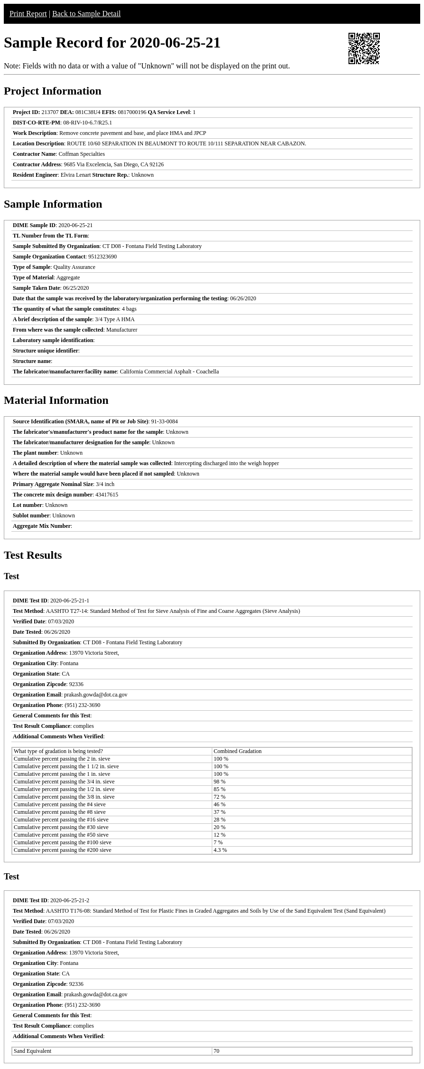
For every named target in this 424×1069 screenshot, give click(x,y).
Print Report (28, 14)
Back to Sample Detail (86, 14)
